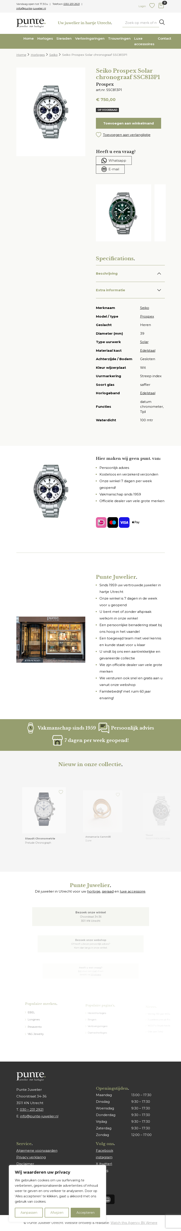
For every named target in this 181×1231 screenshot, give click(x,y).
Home (28, 38)
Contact (164, 38)
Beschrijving (107, 273)
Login (142, 6)
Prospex (147, 316)
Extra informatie (110, 290)
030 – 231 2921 (32, 1109)
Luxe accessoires (144, 41)
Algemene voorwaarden (36, 1150)
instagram (104, 1157)
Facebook (104, 1150)
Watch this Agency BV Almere (134, 1223)
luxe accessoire (132, 891)
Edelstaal (147, 350)
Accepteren (85, 1213)
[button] (130, 135)
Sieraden (64, 38)
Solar (144, 342)
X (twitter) (104, 1164)
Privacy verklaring (31, 1157)
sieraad (108, 891)
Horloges (45, 38)
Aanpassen (29, 1213)
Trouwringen (119, 38)
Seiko (53, 54)
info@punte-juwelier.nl (31, 8)
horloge (93, 891)
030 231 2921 (71, 4)
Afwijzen (56, 1213)
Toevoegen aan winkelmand (128, 123)
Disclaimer (25, 1164)
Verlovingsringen (90, 38)
